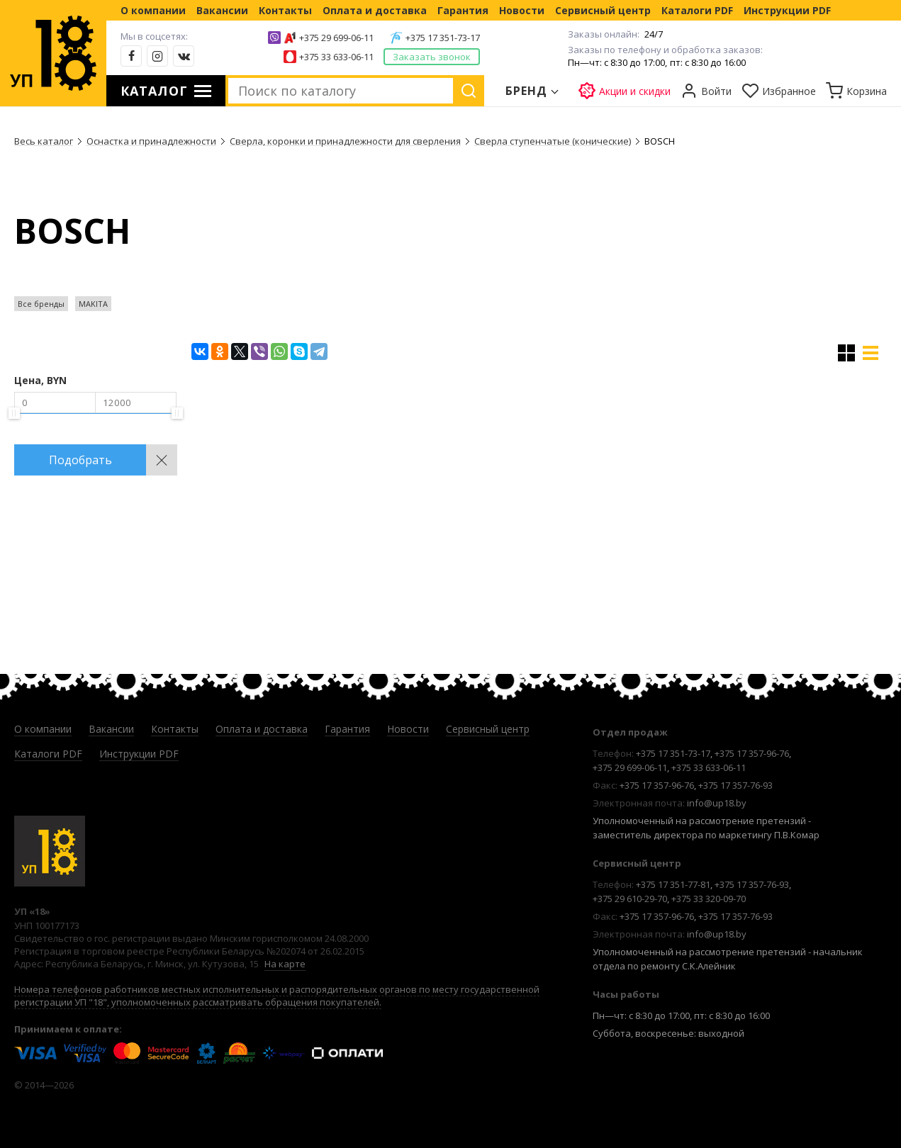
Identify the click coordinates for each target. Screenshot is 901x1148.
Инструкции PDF (787, 10)
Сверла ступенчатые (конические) (552, 141)
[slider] (14, 413)
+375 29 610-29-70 (630, 898)
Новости (521, 10)
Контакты (285, 10)
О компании (153, 10)
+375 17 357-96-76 (752, 753)
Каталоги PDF (697, 10)
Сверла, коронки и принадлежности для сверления (345, 141)
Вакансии (222, 10)
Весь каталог (43, 141)
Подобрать (80, 460)
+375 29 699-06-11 (336, 37)
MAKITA (93, 303)
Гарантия (462, 10)
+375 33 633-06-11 (336, 56)
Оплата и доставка (375, 10)
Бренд (526, 91)
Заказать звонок (432, 56)
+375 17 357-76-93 (735, 785)
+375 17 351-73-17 (442, 37)
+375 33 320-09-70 (708, 898)
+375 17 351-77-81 (673, 884)
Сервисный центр (603, 10)
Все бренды (41, 303)
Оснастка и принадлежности (151, 141)
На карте (285, 963)
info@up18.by (716, 803)
